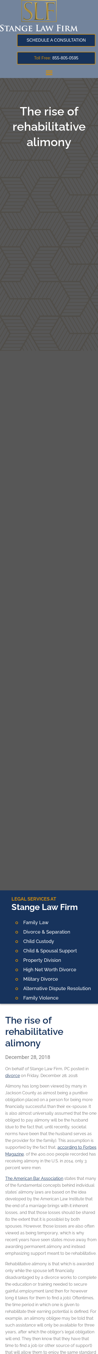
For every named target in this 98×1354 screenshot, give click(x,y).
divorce (12, 1075)
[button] (49, 72)
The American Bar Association (34, 1178)
